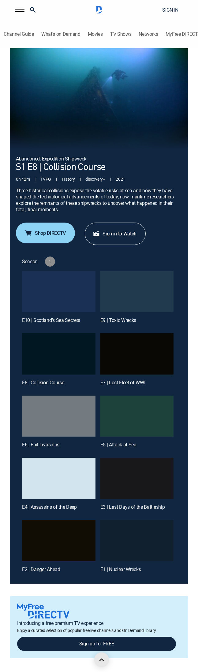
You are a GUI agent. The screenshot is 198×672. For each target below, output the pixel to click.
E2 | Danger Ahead (41, 569)
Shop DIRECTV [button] (45, 233)
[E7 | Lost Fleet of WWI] (137, 354)
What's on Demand (60, 34)
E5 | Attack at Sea (118, 444)
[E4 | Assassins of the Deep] (58, 478)
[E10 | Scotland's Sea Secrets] (58, 291)
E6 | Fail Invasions (40, 444)
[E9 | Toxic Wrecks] (137, 291)
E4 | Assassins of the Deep (49, 507)
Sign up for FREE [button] (96, 643)
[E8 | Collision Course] (58, 354)
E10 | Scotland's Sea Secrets (51, 320)
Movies (95, 34)
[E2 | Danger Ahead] (58, 540)
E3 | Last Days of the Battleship (132, 507)
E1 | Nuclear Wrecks (120, 569)
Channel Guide (19, 34)
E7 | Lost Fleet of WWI (122, 382)
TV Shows (120, 34)
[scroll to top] (101, 660)
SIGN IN (170, 9)
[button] (19, 10)
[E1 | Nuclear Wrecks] (137, 540)
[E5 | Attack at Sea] (137, 416)
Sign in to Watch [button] (114, 233)
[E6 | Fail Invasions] (58, 416)
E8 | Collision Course (43, 382)
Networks (148, 34)
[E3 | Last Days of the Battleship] (137, 478)
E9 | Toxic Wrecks (118, 320)
